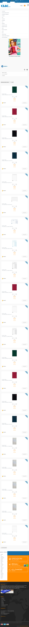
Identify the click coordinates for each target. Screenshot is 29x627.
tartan (2, 578)
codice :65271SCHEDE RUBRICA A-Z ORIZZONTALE (7, 446)
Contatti (2, 603)
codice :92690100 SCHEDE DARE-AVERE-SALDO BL (7, 248)
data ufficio (2, 557)
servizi (3, 32)
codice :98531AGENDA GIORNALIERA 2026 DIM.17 (7, 424)
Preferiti (2, 602)
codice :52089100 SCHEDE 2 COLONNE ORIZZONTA (7, 226)
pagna (2, 570)
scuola (3, 31)
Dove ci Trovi (3, 600)
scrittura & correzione (4, 29)
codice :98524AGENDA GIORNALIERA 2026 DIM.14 (7, 94)
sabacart (2, 574)
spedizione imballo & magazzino (5, 35)
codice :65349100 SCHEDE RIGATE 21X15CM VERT (7, 534)
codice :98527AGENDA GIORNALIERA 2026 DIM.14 (7, 160)
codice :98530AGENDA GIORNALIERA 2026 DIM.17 (7, 402)
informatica (3, 23)
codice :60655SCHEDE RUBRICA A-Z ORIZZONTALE (7, 490)
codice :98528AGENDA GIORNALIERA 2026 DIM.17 (7, 358)
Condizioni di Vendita (4, 604)
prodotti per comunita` (4, 26)
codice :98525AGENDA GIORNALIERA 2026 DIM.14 (7, 116)
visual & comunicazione (4, 37)
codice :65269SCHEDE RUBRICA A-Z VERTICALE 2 (7, 512)
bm (1, 555)
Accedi (2, 601)
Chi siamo (2, 599)
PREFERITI (4, 102)
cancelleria (3, 15)
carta (2, 17)
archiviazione (3, 11)
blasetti (2, 554)
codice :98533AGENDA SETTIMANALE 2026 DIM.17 (7, 292)
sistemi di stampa (4, 34)
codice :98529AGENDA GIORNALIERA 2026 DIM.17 (7, 380)
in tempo (2, 564)
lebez (1, 566)
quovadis (2, 573)
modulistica (3, 75)
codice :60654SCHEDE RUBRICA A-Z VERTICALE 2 (7, 468)
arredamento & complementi (5, 14)
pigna (1, 571)
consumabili (3, 20)
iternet (2, 565)
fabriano (2, 561)
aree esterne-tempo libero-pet (5, 12)
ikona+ (2, 563)
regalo (3, 28)
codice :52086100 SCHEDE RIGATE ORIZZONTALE (7, 204)
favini (1, 562)
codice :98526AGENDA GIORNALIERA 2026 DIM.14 (7, 138)
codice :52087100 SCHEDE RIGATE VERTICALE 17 (7, 314)
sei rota (2, 575)
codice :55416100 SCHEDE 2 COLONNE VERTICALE (7, 270)
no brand (2, 567)
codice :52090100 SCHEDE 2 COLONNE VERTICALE (7, 336)
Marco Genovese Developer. (24, 626)
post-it (2, 572)
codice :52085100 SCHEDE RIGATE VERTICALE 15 (7, 182)
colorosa (2, 556)
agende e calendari (4, 72)
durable (2, 558)
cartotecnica (3, 18)
